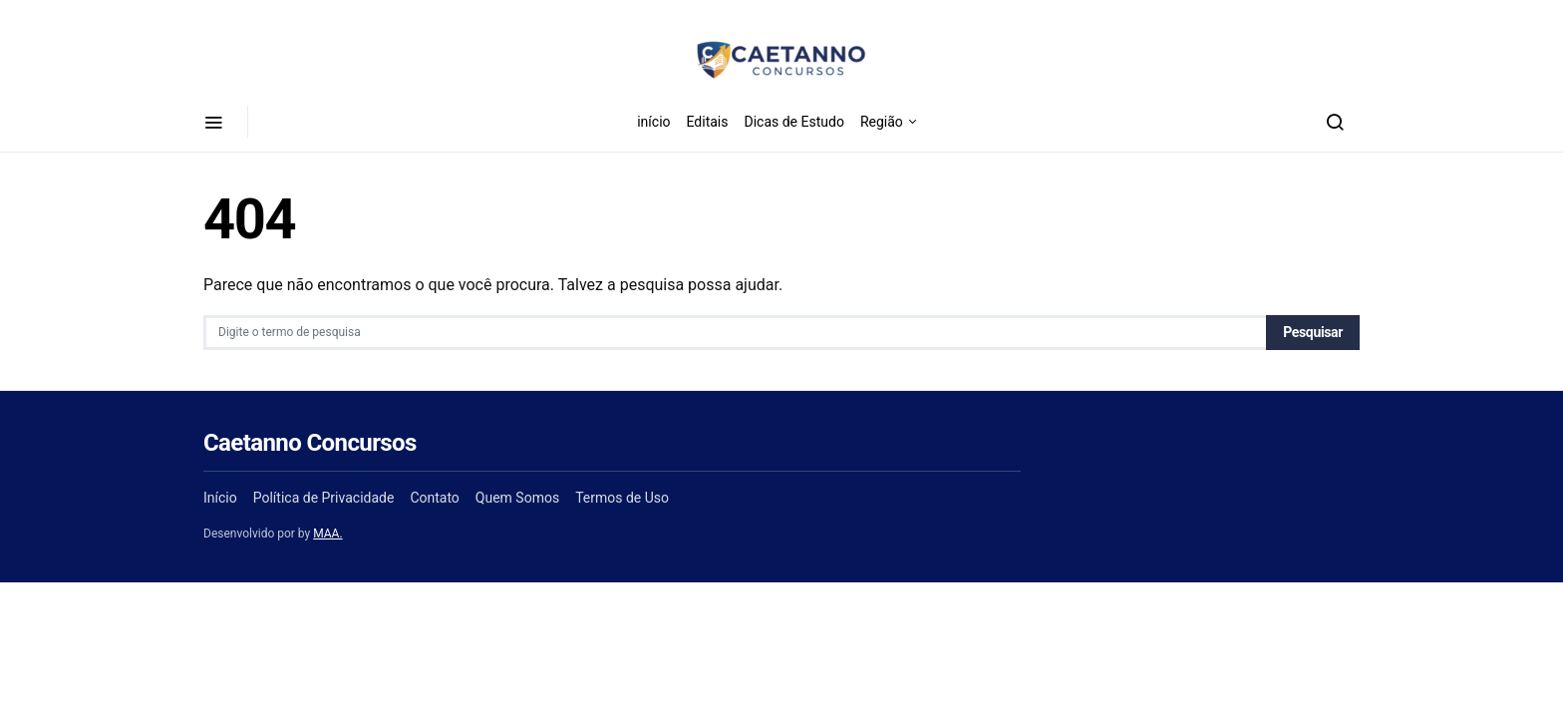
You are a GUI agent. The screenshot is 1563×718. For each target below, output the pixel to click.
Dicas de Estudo (793, 122)
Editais (708, 122)
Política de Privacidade (324, 498)
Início (220, 498)
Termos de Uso (622, 498)
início (653, 122)
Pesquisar (1313, 332)
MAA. (327, 533)
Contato (434, 498)
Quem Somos (517, 498)
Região (881, 122)
